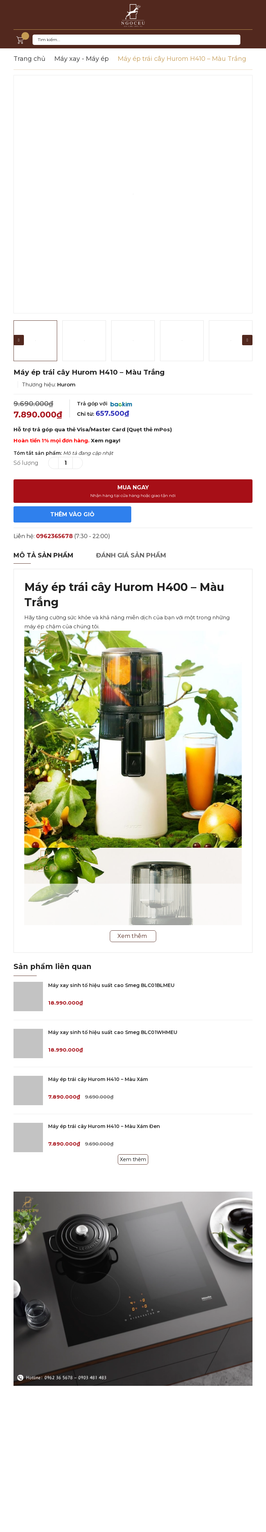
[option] (133, 194)
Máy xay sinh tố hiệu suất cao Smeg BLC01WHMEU (112, 1032)
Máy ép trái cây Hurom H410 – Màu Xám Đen (104, 1126)
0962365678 (54, 536)
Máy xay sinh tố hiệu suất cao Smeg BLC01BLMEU (111, 985)
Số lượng (26, 463)
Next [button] (247, 340)
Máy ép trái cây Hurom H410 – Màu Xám (98, 1079)
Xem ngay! (105, 440)
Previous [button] (19, 340)
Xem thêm (133, 1159)
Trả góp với (104, 403)
